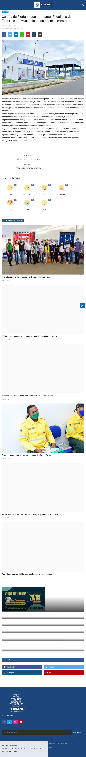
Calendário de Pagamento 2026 (28, 159)
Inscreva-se (77, 732)
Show (44, 209)
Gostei (10, 194)
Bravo (10, 209)
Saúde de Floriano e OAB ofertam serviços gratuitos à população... (31, 514)
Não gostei (27, 194)
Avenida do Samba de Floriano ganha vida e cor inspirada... (28, 574)
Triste (27, 209)
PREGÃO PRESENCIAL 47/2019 (28, 168)
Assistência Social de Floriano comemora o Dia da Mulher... (28, 396)
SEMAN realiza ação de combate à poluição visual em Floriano (29, 336)
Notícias (5, 12)
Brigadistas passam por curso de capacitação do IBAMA (26, 455)
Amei (44, 194)
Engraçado (61, 194)
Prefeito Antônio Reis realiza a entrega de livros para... (26, 277)
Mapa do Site (51, 748)
